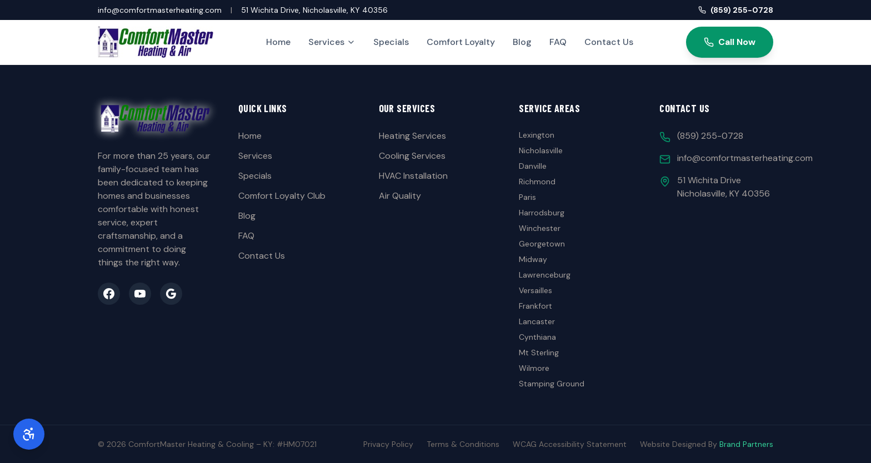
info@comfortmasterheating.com (160, 10)
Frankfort (535, 306)
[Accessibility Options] (28, 434)
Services (332, 42)
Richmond (537, 182)
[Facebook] (109, 294)
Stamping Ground (551, 384)
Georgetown (542, 244)
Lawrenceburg (544, 275)
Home (278, 42)
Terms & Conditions (463, 444)
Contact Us (608, 42)
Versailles (535, 290)
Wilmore (534, 368)
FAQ (558, 42)
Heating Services (412, 136)
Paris (527, 197)
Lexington (536, 135)
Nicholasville (541, 150)
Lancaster (537, 321)
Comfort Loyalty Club (282, 196)
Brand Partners (746, 444)
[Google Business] (171, 294)
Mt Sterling (539, 353)
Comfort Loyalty (461, 42)
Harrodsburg (541, 213)
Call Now (729, 42)
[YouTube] (140, 294)
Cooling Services (412, 156)
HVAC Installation (413, 176)
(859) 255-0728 (735, 10)
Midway (533, 259)
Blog (522, 42)
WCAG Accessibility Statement (570, 444)
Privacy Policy (388, 444)
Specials (391, 42)
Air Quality (400, 196)
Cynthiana (537, 337)
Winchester (539, 228)
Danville (533, 166)
